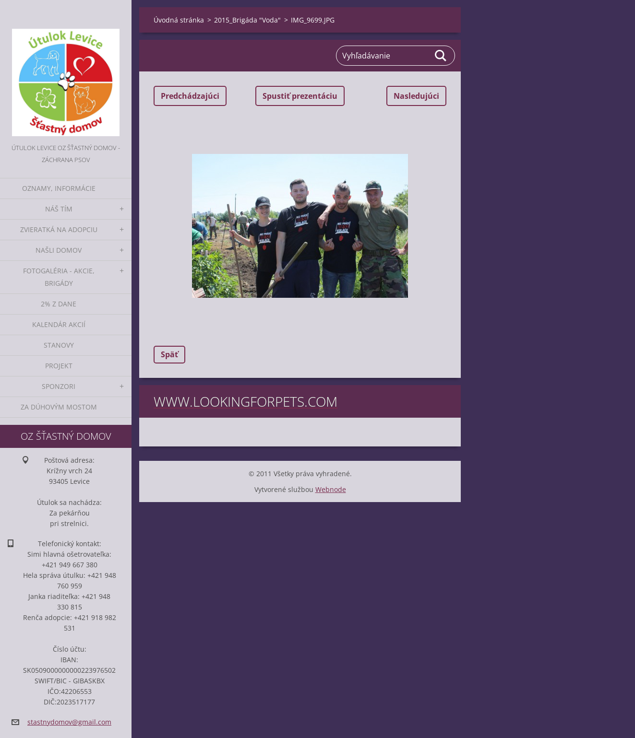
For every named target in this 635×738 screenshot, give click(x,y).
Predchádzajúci (190, 96)
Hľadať (441, 55)
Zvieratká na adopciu (58, 229)
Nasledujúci (416, 96)
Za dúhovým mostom (59, 406)
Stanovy (59, 345)
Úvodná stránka (179, 19)
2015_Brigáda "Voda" (247, 19)
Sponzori (58, 386)
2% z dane (58, 303)
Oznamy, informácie (59, 188)
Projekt (58, 365)
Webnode (330, 489)
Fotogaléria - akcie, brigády (59, 277)
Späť (169, 354)
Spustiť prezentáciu (300, 96)
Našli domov (59, 250)
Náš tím (58, 208)
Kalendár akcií (58, 324)
